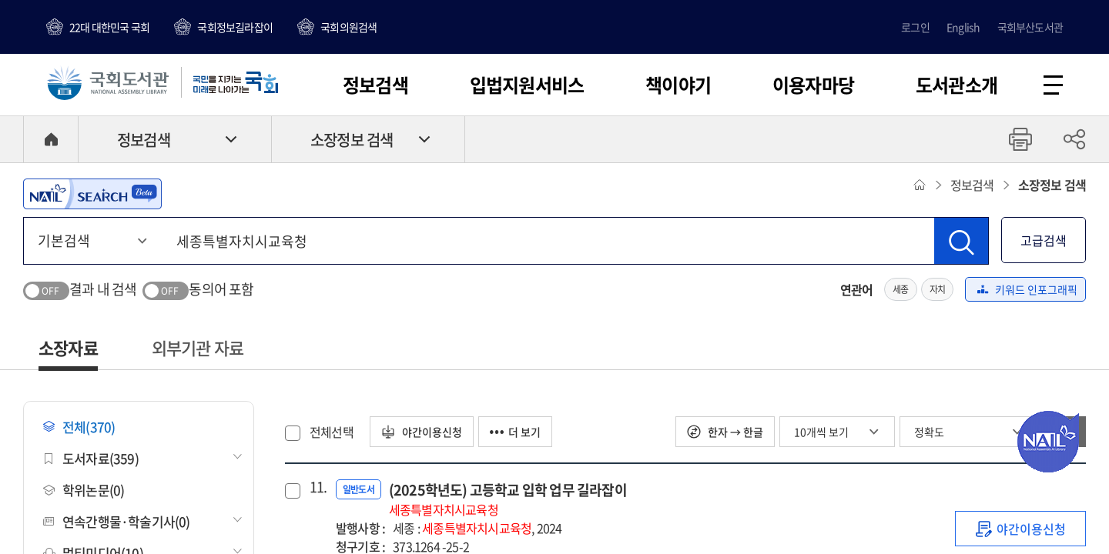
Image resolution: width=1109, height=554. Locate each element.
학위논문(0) (83, 489)
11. (316, 487)
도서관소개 (956, 84)
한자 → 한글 (725, 431)
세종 (900, 289)
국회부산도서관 (1030, 27)
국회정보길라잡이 (235, 27)
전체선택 (331, 431)
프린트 (1020, 139)
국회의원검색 (348, 27)
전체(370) (79, 426)
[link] (1020, 528)
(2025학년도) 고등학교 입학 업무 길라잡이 (508, 499)
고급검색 (1043, 240)
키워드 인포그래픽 (1027, 289)
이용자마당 (813, 84)
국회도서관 (107, 82)
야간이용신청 (421, 431)
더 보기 (515, 431)
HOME (51, 139)
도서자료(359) (91, 458)
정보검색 (375, 84)
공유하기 (1074, 139)
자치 (937, 289)
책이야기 (678, 84)
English (963, 27)
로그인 (915, 27)
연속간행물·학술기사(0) (116, 521)
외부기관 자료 (197, 347)
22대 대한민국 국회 (109, 27)
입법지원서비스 (527, 84)
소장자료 (68, 347)
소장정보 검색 (351, 139)
